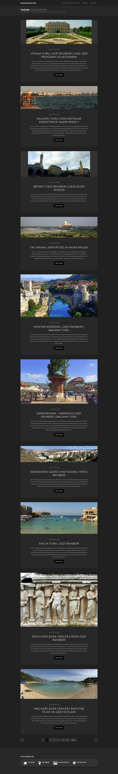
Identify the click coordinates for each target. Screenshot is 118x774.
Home (33, 12)
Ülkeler (84, 3)
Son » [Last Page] (74, 740)
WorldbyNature (28, 3)
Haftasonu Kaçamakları (71, 3)
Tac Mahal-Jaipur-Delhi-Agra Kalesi (59, 247)
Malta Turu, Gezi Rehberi (59, 543)
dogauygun (64, 49)
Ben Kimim (93, 3)
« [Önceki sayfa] (22, 740)
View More (59, 75)
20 (67, 740)
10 (63, 740)
